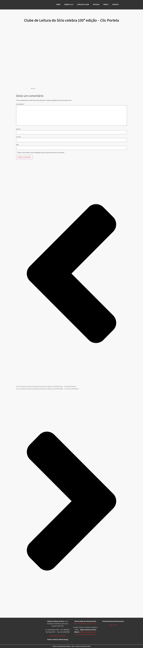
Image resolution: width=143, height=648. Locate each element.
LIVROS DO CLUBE (83, 4)
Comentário (20, 104)
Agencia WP (113, 625)
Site (17, 144)
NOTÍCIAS (96, 4)
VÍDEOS (105, 4)
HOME (58, 4)
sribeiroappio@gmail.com (88, 632)
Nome (18, 129)
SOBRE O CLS (68, 4)
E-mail (18, 137)
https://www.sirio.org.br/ (58, 636)
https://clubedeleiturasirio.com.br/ (85, 624)
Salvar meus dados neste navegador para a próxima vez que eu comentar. (41, 152)
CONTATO (115, 4)
